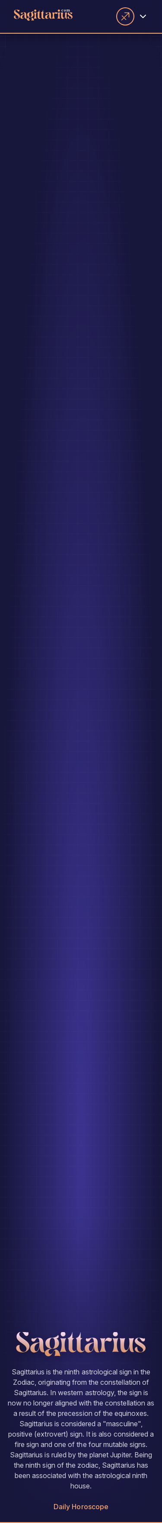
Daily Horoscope (81, 1506)
